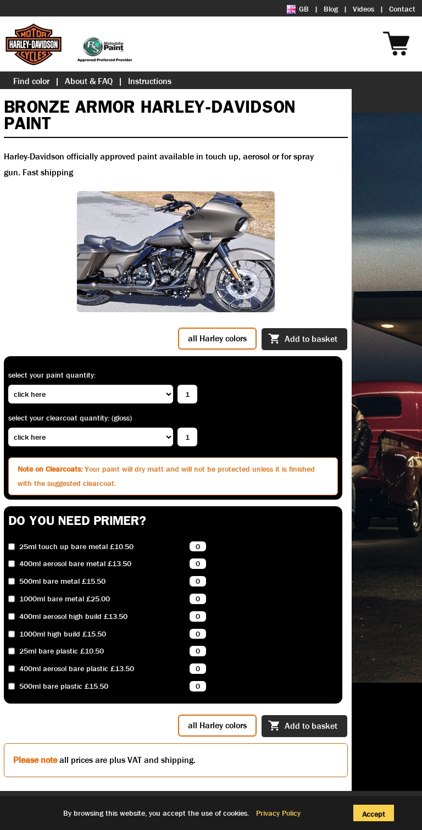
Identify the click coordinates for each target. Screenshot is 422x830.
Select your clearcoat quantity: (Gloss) (70, 418)
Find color (31, 81)
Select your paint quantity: (52, 375)
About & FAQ (89, 81)
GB (298, 9)
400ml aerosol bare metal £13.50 (75, 563)
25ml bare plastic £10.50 (61, 651)
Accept (373, 814)
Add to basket (302, 339)
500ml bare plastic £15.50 (63, 686)
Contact (402, 9)
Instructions (149, 81)
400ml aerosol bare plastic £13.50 (76, 668)
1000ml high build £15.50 (62, 634)
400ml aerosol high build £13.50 (73, 616)
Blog (331, 9)
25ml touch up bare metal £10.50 (76, 546)
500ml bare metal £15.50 (62, 581)
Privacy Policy (278, 813)
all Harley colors (217, 338)
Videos (363, 9)
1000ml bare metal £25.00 (64, 599)
